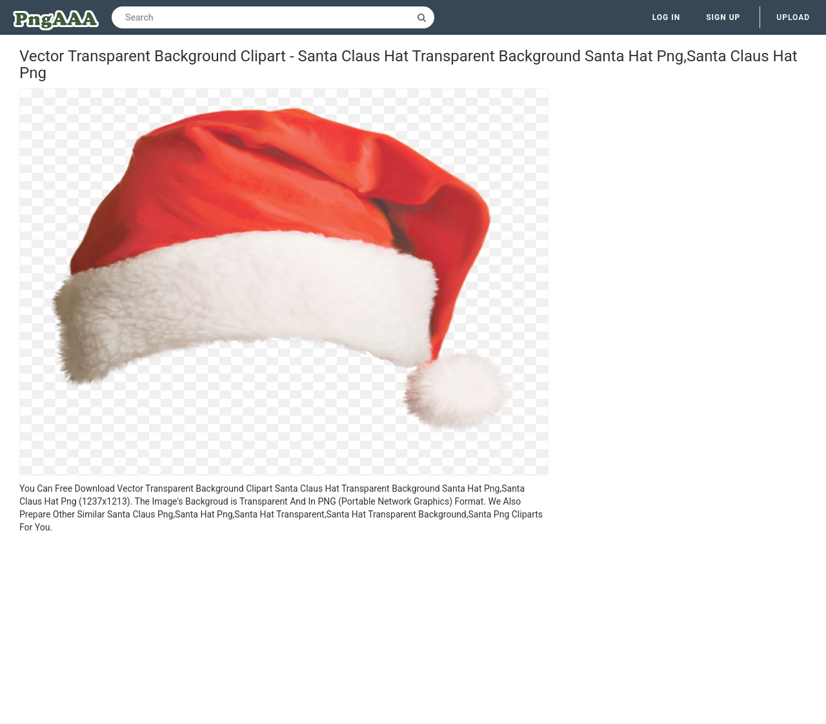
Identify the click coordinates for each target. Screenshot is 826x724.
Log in (666, 17)
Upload (793, 17)
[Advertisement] (284, 630)
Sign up (723, 17)
